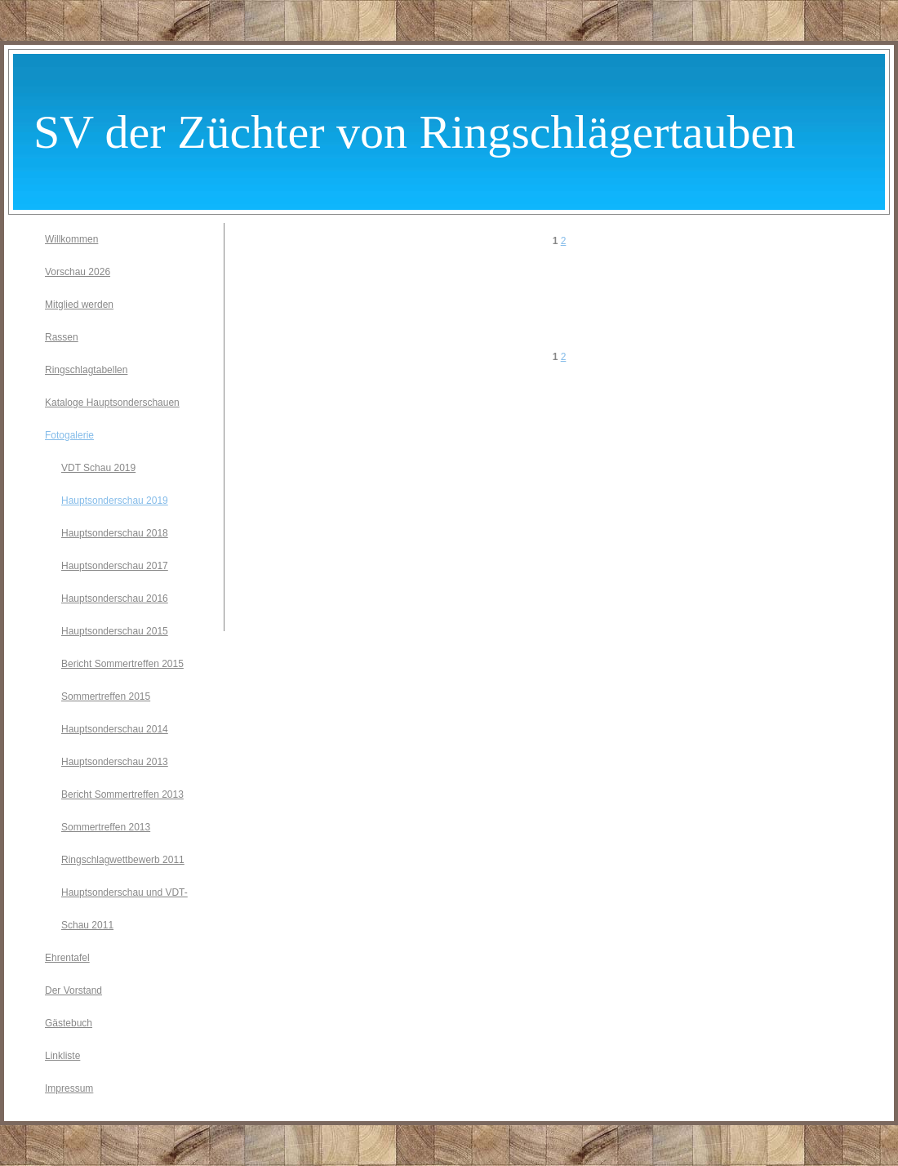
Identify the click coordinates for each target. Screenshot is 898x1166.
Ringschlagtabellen (86, 370)
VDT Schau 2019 (98, 468)
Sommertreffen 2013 (105, 827)
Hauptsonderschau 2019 (114, 500)
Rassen (61, 337)
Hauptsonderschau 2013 (114, 762)
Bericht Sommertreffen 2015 (122, 664)
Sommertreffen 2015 (105, 696)
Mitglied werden (79, 304)
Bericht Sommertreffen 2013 (122, 794)
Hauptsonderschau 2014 (114, 729)
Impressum (69, 1088)
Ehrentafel (67, 958)
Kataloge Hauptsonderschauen (112, 402)
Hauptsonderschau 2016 (114, 598)
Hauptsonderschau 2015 (114, 631)
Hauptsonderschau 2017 (114, 566)
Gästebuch (68, 1023)
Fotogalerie (69, 435)
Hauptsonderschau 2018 (114, 533)
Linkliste (62, 1055)
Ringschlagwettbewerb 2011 (122, 860)
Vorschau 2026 (77, 272)
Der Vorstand (73, 990)
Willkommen (71, 239)
